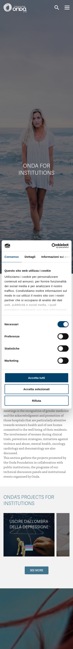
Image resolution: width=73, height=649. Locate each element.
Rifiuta (36, 400)
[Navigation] (67, 7)
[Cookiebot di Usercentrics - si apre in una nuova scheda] (52, 245)
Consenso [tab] (11, 256)
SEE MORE (36, 570)
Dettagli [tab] (30, 256)
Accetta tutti (36, 377)
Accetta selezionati (36, 389)
